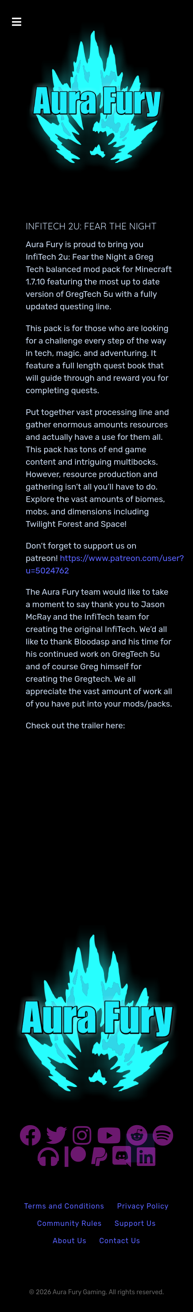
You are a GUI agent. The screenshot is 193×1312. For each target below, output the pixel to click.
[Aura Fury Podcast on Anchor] (49, 1161)
